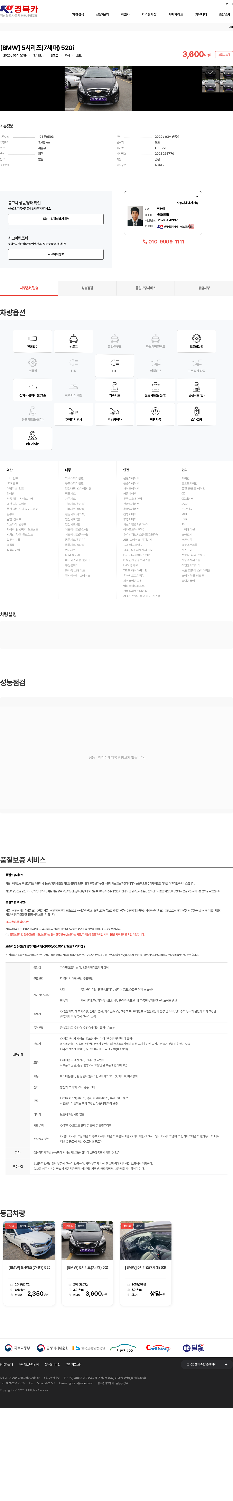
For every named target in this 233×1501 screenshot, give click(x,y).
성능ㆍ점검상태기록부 (56, 311)
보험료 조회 (224, 54)
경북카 (24, 11)
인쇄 (231, 27)
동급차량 (204, 381)
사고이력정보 (56, 347)
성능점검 (87, 381)
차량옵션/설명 (29, 381)
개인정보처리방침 (28, 1457)
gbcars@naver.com (81, 1476)
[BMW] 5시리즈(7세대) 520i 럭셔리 (29, 1360)
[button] (196, 134)
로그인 (229, 4)
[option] (29, 1356)
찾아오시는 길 (52, 1457)
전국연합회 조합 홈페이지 (201, 1457)
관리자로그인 (74, 1457)
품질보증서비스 (146, 381)
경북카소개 (6, 1457)
